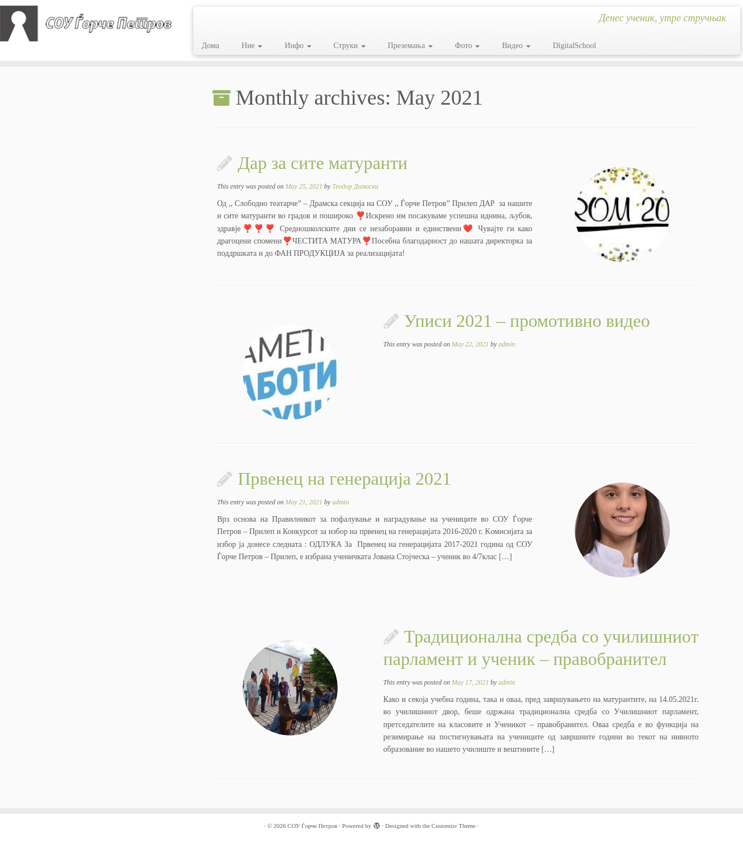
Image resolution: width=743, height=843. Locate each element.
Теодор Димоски (355, 186)
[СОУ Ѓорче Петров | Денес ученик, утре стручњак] (86, 23)
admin (507, 344)
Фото (467, 45)
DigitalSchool (575, 45)
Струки (350, 45)
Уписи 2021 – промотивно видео (527, 321)
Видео (516, 45)
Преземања (410, 45)
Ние (252, 45)
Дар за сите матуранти (323, 163)
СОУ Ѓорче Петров (312, 825)
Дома (210, 45)
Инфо (298, 45)
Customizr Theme (454, 825)
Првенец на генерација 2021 (344, 479)
